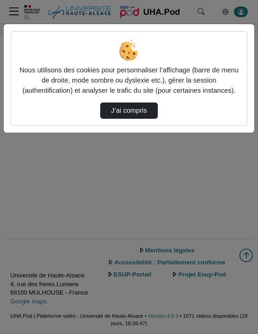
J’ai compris (129, 110)
